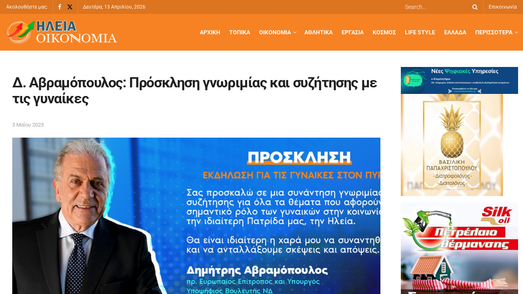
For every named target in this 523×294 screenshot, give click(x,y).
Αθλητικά (318, 32)
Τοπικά (239, 32)
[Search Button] (473, 7)
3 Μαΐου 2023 (28, 125)
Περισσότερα (493, 32)
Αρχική (210, 32)
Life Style (420, 32)
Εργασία (353, 32)
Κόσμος (384, 32)
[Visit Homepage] (61, 32)
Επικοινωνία (503, 7)
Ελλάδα (455, 32)
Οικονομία (275, 32)
